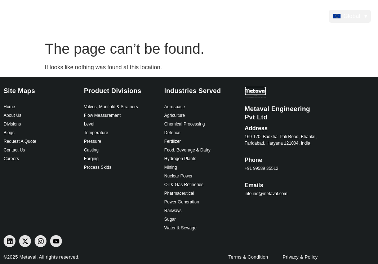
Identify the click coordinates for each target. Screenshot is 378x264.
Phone (253, 160)
